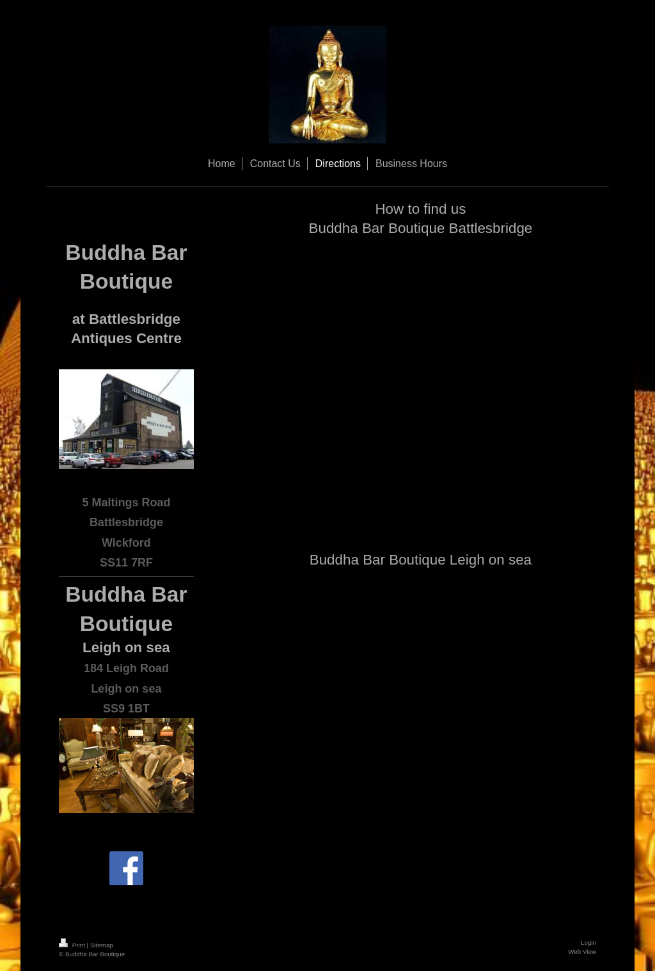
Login (588, 942)
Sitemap (101, 945)
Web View (582, 951)
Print (73, 945)
